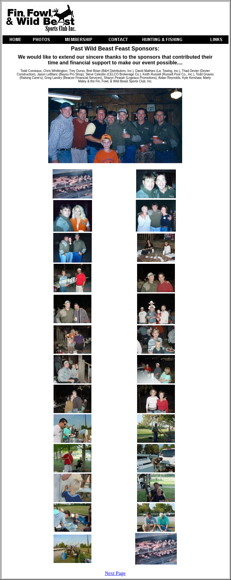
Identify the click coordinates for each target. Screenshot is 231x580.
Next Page (115, 573)
